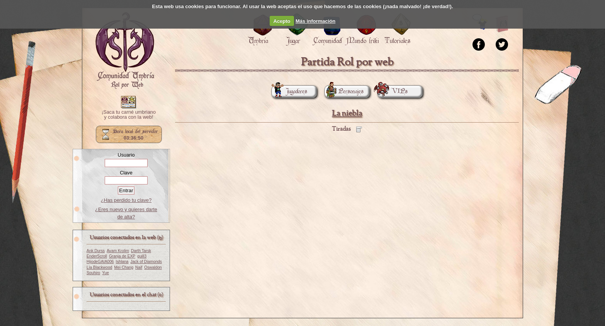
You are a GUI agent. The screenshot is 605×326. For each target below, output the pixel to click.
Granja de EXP (122, 256)
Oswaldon (153, 267)
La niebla (347, 113)
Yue (105, 273)
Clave (126, 173)
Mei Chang (124, 267)
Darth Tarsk (141, 251)
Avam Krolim (118, 251)
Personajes (344, 91)
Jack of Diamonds (146, 261)
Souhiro (93, 273)
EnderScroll (97, 256)
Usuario (125, 155)
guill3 (141, 256)
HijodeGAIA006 (100, 261)
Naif (138, 267)
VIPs (392, 91)
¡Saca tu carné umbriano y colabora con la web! (129, 115)
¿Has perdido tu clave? (126, 200)
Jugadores (289, 91)
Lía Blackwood (99, 267)
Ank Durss (96, 251)
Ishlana (122, 261)
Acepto (282, 21)
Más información (315, 21)
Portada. (124, 50)
